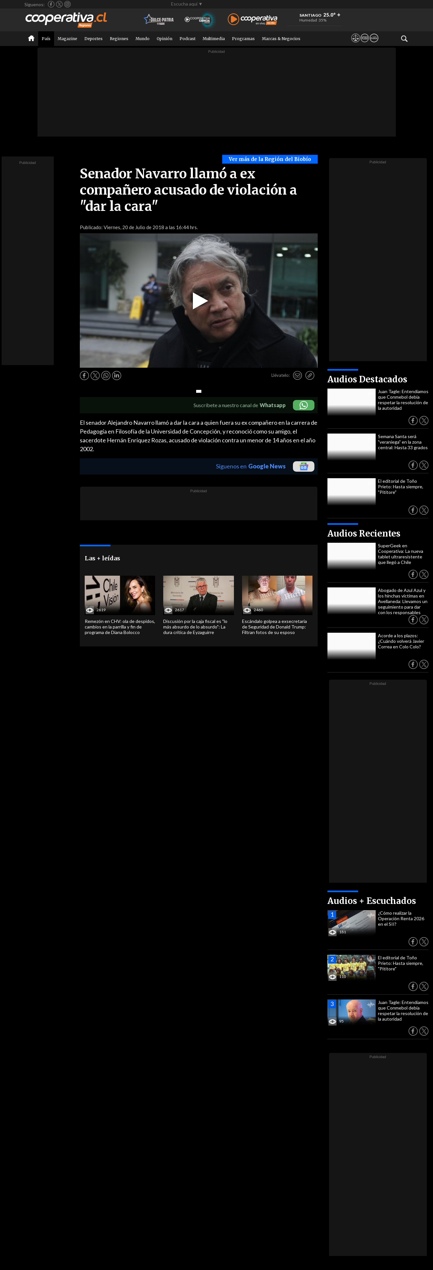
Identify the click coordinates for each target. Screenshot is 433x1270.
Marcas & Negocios (281, 38)
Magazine (67, 38)
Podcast (187, 38)
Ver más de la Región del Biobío (270, 159)
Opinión (164, 38)
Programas (243, 38)
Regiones (119, 38)
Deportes (93, 38)
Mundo (143, 38)
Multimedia (214, 38)
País (46, 38)
